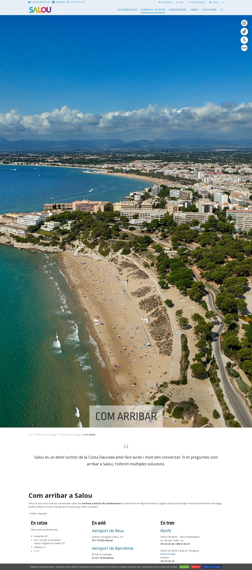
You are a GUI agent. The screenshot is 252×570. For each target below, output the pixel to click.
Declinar (196, 566)
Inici (30, 434)
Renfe (166, 530)
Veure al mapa (168, 554)
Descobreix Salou (127, 9)
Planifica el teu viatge (153, 9)
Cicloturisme (209, 9)
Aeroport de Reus (108, 530)
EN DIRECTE (165, 2)
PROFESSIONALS (196, 2)
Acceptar (184, 566)
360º (180, 2)
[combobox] (218, 3)
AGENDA (194, 9)
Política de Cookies (212, 566)
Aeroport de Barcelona (112, 548)
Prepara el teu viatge (70, 434)
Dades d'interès (177, 9)
